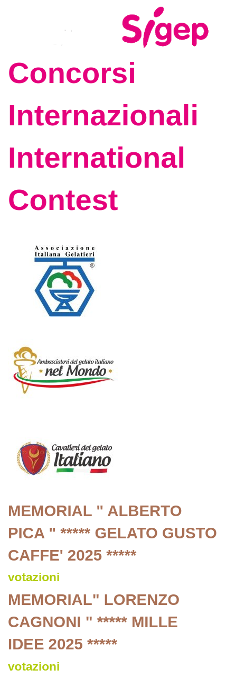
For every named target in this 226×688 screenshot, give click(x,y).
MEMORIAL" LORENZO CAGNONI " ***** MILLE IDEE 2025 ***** (94, 622)
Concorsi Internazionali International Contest (103, 136)
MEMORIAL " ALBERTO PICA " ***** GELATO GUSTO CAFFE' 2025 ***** (112, 533)
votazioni (34, 577)
